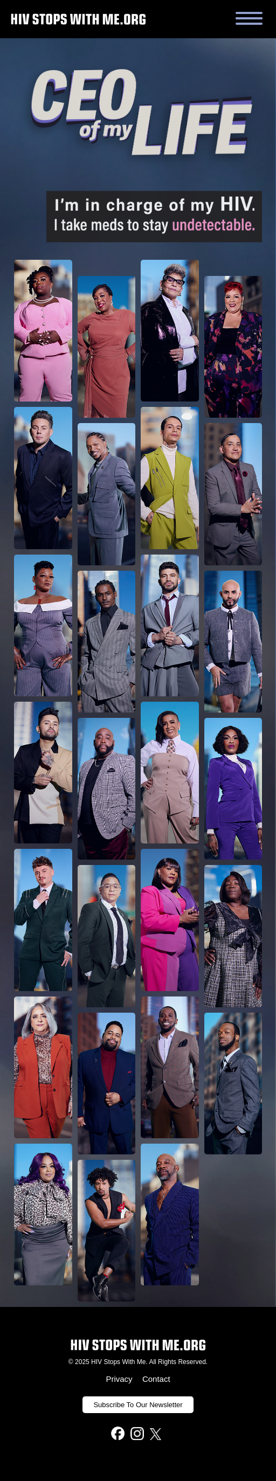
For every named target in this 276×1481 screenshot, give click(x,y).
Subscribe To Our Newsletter (137, 1405)
